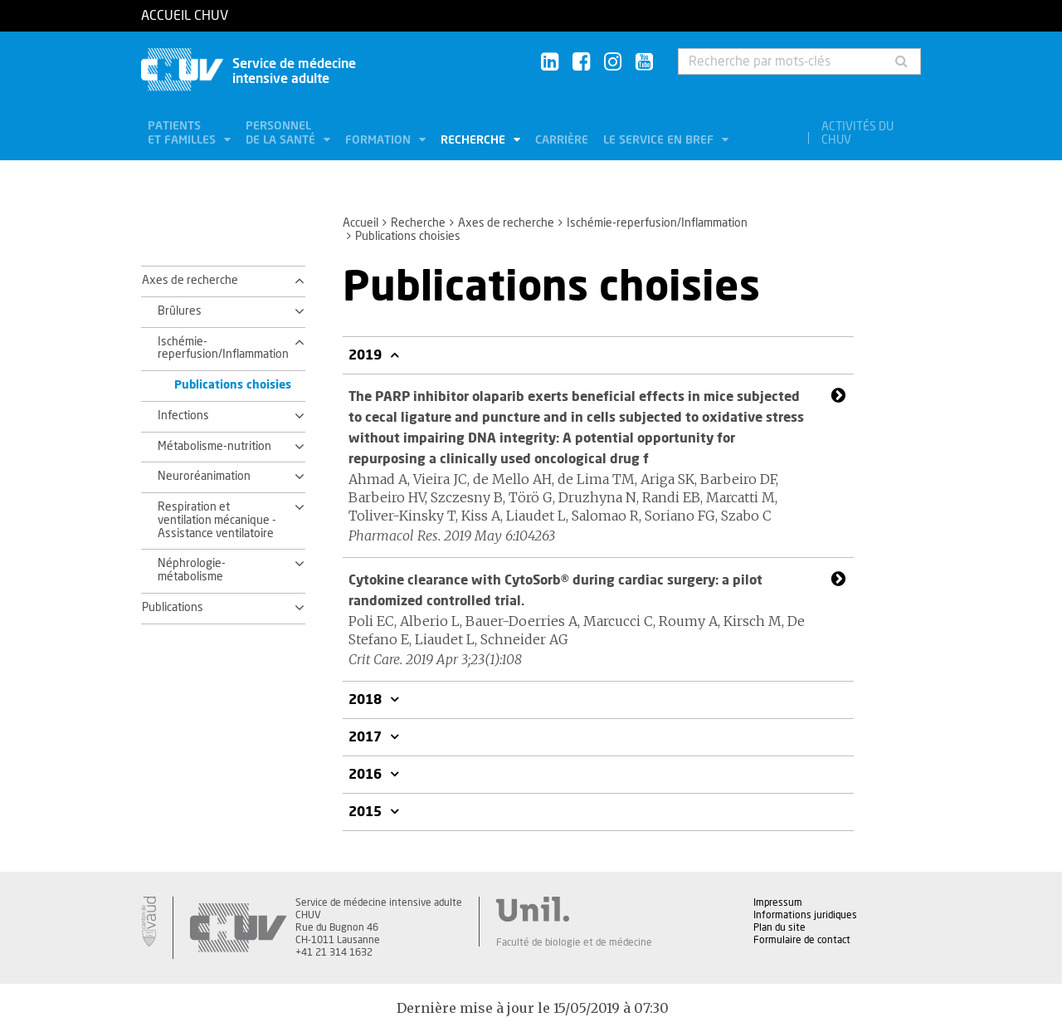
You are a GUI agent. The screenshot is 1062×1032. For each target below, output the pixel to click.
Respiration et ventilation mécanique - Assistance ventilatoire (217, 520)
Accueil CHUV (184, 15)
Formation (379, 140)
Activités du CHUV (857, 133)
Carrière (561, 140)
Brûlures (180, 311)
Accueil (360, 223)
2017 (366, 737)
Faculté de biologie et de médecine (574, 942)
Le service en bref (660, 140)
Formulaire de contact (801, 940)
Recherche (475, 140)
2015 (366, 812)
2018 (366, 700)
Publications (172, 608)
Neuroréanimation (204, 476)
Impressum (777, 902)
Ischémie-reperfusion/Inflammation (657, 223)
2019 (366, 355)
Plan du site (779, 927)
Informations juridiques (805, 915)
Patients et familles (183, 133)
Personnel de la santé (282, 133)
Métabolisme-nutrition (214, 446)
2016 (366, 774)
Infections (183, 416)
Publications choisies (232, 385)
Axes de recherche (506, 223)
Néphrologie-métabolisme (192, 570)
